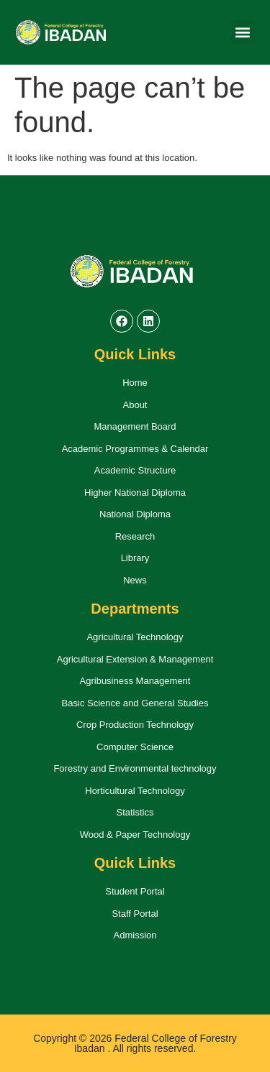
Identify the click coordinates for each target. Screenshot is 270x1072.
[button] (243, 32)
